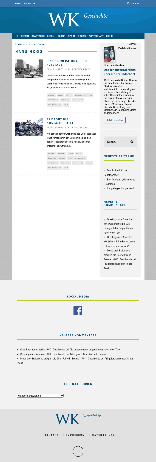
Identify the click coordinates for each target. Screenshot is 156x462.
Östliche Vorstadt (56, 160)
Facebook (30, 3)
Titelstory (78, 100)
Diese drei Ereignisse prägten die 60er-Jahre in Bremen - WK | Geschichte (118, 255)
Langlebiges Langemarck (121, 188)
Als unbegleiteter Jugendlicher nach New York (118, 228)
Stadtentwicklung (83, 95)
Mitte (69, 95)
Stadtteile (38, 36)
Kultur (61, 36)
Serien (25, 36)
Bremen (51, 95)
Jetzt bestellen (115, 120)
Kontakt (51, 435)
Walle (89, 165)
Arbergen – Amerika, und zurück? (88, 354)
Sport (71, 36)
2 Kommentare (54, 170)
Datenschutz (103, 435)
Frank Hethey (55, 69)
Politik (82, 36)
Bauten (51, 154)
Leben (50, 36)
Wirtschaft (96, 36)
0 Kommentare (54, 106)
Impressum (75, 435)
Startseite (21, 44)
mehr (109, 36)
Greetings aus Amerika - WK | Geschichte (42, 349)
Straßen (65, 100)
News (18, 3)
